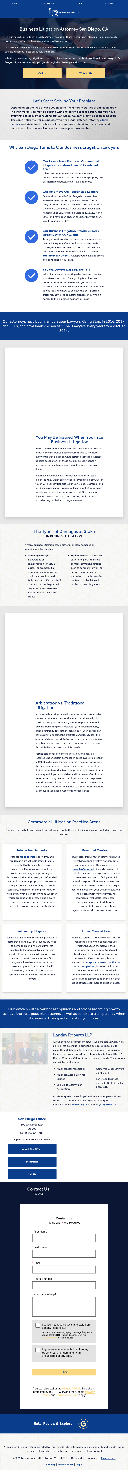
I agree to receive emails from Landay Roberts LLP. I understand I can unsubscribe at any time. (65, 1332)
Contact (111, 3)
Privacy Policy (49, 1317)
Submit (64, 1351)
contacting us (45, 1084)
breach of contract (83, 869)
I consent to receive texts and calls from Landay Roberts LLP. (67, 1310)
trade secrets (27, 856)
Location (47, 3)
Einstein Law (108, 1437)
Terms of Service (67, 1374)
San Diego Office (32, 1098)
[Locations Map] (96, 1125)
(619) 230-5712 (70, 1368)
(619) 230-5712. (74, 1084)
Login (78, 1444)
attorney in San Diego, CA (57, 255)
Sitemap (51, 1444)
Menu (15, 3)
